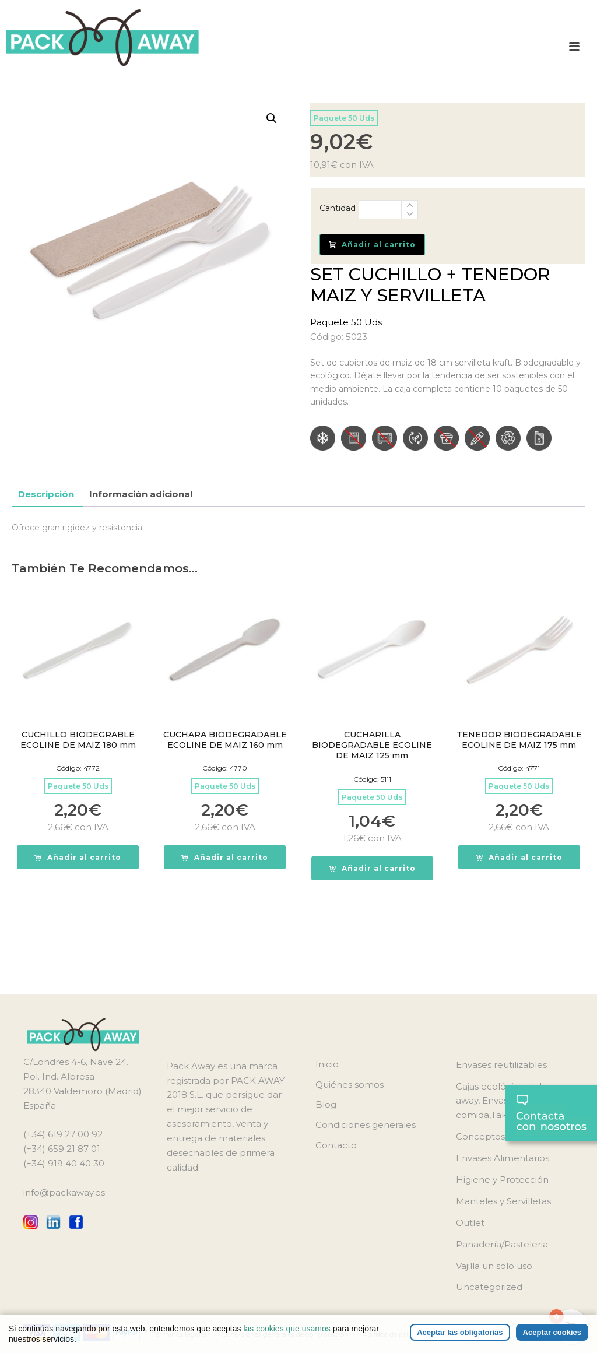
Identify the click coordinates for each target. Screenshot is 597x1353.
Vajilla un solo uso (494, 1265)
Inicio (327, 1064)
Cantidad (337, 208)
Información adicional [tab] (140, 494)
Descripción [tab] (46, 494)
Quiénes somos (349, 1084)
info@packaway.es (64, 1192)
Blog (325, 1104)
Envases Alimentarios (502, 1158)
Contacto (336, 1145)
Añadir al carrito (372, 244)
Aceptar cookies (552, 1332)
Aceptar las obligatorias (460, 1332)
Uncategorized (489, 1286)
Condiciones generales (365, 1124)
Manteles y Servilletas (503, 1201)
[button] (271, 118)
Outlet (470, 1222)
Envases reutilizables (501, 1064)
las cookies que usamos (286, 1328)
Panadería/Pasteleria (502, 1244)
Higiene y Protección (502, 1179)
